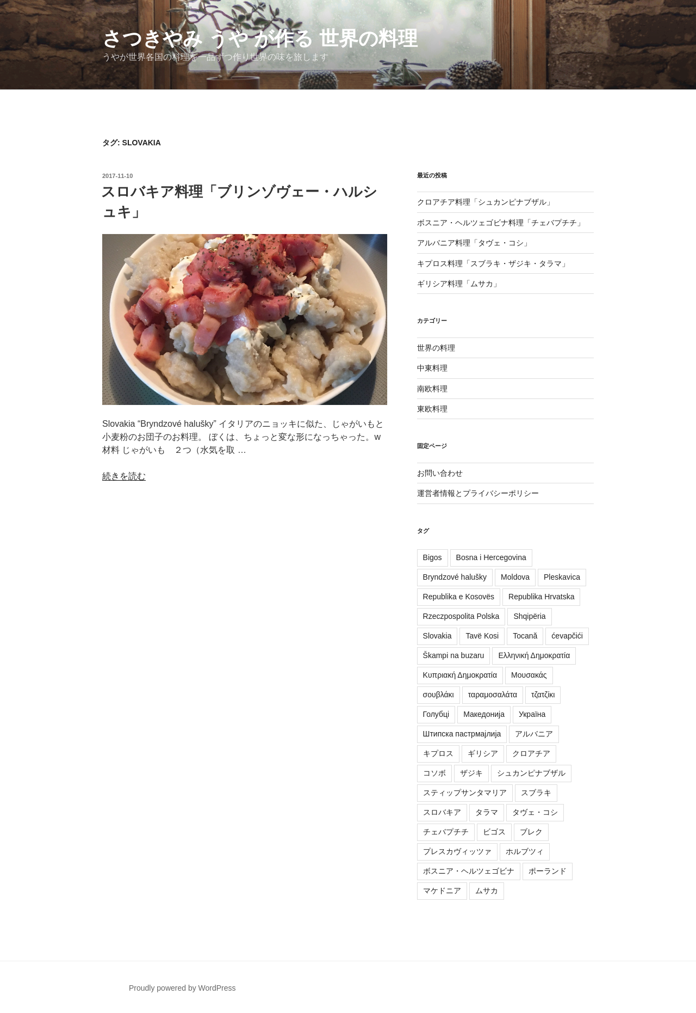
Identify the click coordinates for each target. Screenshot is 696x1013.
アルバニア (534, 733)
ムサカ (486, 890)
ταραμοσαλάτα (492, 694)
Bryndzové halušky (455, 577)
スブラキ (536, 792)
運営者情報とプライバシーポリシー (478, 493)
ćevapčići (567, 635)
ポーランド (548, 871)
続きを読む (124, 476)
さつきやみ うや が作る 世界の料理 (260, 38)
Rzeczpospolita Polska (461, 616)
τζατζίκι (543, 694)
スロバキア (442, 812)
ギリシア (483, 753)
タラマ (486, 812)
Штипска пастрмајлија (462, 733)
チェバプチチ (446, 831)
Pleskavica (562, 577)
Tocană (525, 635)
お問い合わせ (440, 473)
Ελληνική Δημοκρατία (534, 655)
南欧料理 (432, 388)
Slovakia (437, 635)
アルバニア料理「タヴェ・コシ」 (474, 242)
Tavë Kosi (482, 635)
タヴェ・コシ (535, 812)
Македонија (484, 714)
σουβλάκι (438, 694)
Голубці (436, 714)
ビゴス (494, 831)
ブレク (531, 831)
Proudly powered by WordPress (182, 988)
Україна (532, 714)
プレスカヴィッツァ (457, 851)
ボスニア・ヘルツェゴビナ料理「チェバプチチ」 (501, 222)
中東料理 (432, 368)
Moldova (515, 577)
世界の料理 (436, 347)
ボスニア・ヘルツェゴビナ (468, 871)
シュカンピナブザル (531, 773)
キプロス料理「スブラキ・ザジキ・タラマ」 (493, 263)
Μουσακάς (529, 675)
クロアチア (531, 753)
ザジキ (471, 773)
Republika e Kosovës (459, 596)
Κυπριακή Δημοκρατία (460, 675)
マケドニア (442, 890)
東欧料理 (432, 408)
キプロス (438, 753)
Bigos (432, 557)
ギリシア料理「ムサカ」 (459, 283)
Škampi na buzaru (453, 655)
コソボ (434, 773)
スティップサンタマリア (465, 792)
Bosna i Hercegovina (491, 557)
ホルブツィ (525, 851)
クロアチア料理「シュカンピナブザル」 (485, 202)
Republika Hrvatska (541, 596)
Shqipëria (529, 616)
